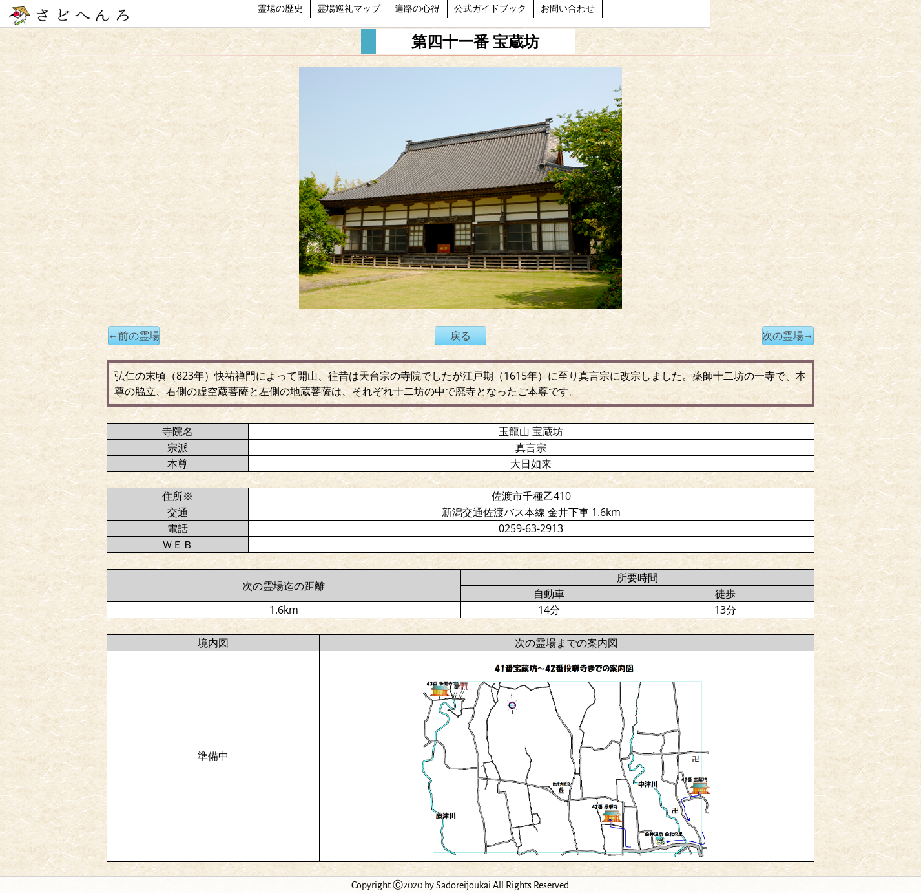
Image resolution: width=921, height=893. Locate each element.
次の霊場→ (788, 335)
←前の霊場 (134, 335)
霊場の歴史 (280, 9)
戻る (460, 335)
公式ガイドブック (490, 9)
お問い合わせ (568, 9)
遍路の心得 (417, 9)
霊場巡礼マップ (348, 9)
